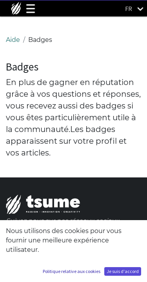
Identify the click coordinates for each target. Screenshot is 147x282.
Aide (13, 39)
